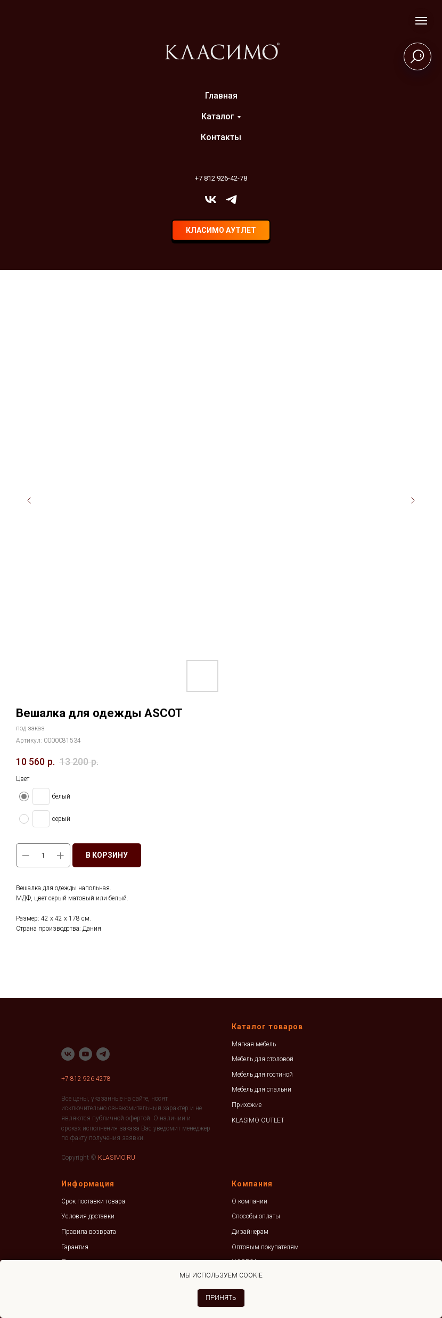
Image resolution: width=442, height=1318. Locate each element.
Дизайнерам (250, 1231)
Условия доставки (87, 1216)
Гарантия (74, 1247)
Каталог (217, 116)
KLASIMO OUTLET (258, 1120)
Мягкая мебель (254, 1044)
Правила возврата (88, 1231)
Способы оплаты (256, 1216)
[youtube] (85, 1054)
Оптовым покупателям (265, 1247)
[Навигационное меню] (421, 21)
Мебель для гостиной (262, 1074)
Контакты (221, 137)
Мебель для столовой (262, 1059)
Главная (221, 96)
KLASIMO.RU (116, 1157)
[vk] (210, 199)
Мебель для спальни (261, 1089)
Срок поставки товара (93, 1201)
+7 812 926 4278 (86, 1079)
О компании (249, 1201)
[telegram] (231, 199)
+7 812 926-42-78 (221, 178)
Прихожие (246, 1105)
